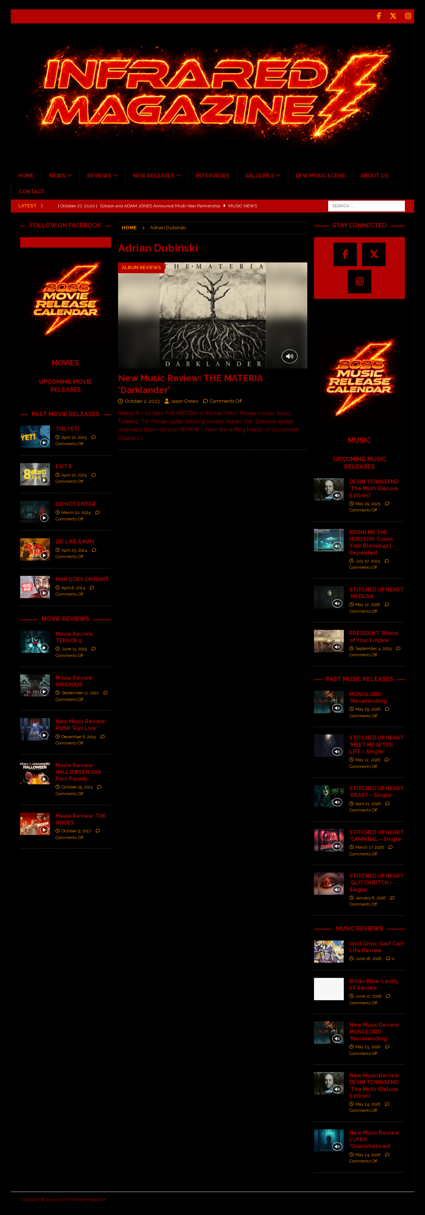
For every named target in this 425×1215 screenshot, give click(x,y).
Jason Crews (184, 400)
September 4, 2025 (373, 647)
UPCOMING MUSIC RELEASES (359, 461)
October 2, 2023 (142, 400)
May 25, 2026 (367, 1045)
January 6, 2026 (370, 896)
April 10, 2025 (74, 436)
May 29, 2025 (367, 502)
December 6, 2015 (78, 735)
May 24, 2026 (367, 1103)
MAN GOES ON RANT (82, 578)
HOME (26, 175)
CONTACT (32, 190)
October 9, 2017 (76, 829)
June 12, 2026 (368, 995)
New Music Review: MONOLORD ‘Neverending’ (374, 1030)
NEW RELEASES (153, 175)
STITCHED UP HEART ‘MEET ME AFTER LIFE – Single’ (376, 743)
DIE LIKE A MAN (74, 540)
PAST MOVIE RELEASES (65, 412)
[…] (139, 437)
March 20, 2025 (76, 511)
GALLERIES (259, 175)
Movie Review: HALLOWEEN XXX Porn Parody (78, 771)
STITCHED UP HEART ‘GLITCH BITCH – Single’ (376, 881)
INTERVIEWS (212, 175)
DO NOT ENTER (75, 503)
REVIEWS (99, 175)
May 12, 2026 (367, 603)
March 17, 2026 (369, 846)
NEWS (57, 175)
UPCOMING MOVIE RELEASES (65, 384)
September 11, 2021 (80, 691)
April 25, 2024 (74, 548)
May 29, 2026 (367, 708)
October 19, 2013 (76, 786)
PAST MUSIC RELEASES (359, 678)
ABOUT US (374, 175)
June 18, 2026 (368, 957)
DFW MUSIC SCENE (320, 175)
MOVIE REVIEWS (65, 617)
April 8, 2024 (73, 586)
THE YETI (67, 428)
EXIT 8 (63, 465)
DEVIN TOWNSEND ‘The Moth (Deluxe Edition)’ (374, 487)
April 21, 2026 (368, 802)
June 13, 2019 (74, 647)
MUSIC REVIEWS (359, 927)
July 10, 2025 (367, 559)
